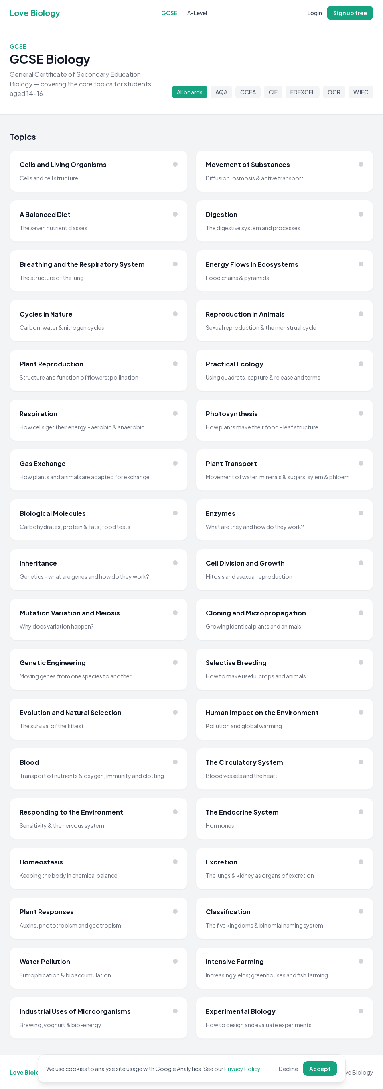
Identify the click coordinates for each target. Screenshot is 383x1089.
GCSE (169, 12)
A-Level (197, 12)
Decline (288, 1068)
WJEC (361, 92)
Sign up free (350, 12)
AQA (221, 92)
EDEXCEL (302, 92)
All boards (190, 92)
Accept (320, 1068)
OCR (334, 92)
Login (315, 12)
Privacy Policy (242, 1068)
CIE (273, 92)
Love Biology (35, 13)
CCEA (248, 92)
